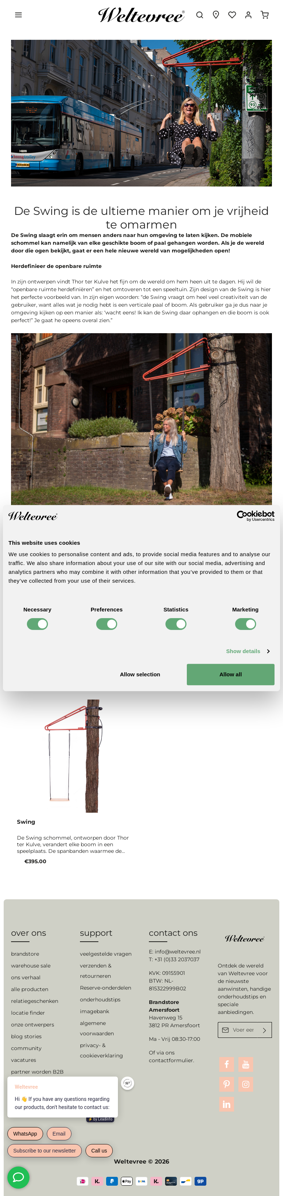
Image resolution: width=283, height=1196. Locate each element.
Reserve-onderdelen (105, 987)
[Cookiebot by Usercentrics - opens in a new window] (242, 516)
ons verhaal (26, 977)
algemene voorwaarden (97, 1028)
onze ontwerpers (32, 1024)
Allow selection (140, 674)
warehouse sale (30, 965)
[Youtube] (245, 1064)
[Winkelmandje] (264, 14)
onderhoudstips (100, 999)
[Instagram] (245, 1084)
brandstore (25, 954)
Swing (26, 822)
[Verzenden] (265, 1030)
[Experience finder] (216, 14)
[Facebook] (226, 1064)
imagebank (94, 1011)
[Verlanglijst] (232, 14)
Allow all (230, 674)
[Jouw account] (248, 14)
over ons (28, 933)
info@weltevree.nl (178, 951)
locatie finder (28, 1013)
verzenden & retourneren (95, 970)
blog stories (26, 1036)
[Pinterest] (226, 1084)
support (96, 933)
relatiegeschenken (34, 1001)
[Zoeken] (199, 14)
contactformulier (171, 1060)
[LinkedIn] (226, 1104)
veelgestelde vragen (106, 954)
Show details (243, 651)
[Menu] (18, 14)
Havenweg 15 (165, 1017)
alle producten (29, 989)
